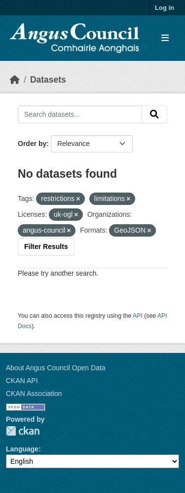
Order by (32, 144)
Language (22, 449)
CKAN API (22, 381)
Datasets (48, 80)
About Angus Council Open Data (56, 368)
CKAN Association (34, 393)
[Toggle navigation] (165, 38)
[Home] (15, 80)
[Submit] (154, 114)
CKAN (22, 431)
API (138, 315)
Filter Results (46, 246)
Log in (164, 7)
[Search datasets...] (80, 114)
